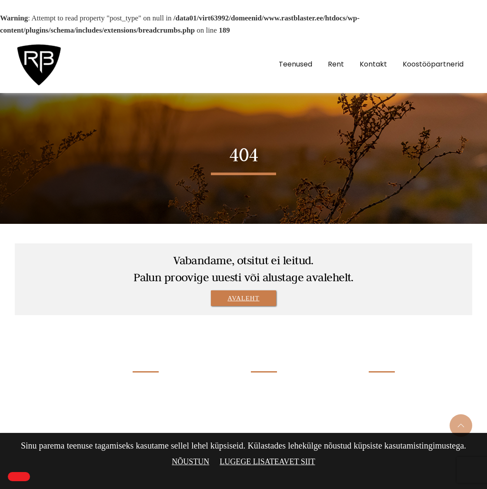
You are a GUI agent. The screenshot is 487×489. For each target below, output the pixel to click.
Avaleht (243, 298)
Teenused (295, 64)
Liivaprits (263, 385)
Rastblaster (53, 359)
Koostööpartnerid (433, 64)
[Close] (19, 476)
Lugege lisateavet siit (267, 461)
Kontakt (373, 64)
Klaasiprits (265, 400)
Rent (336, 64)
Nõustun (190, 461)
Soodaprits (265, 415)
